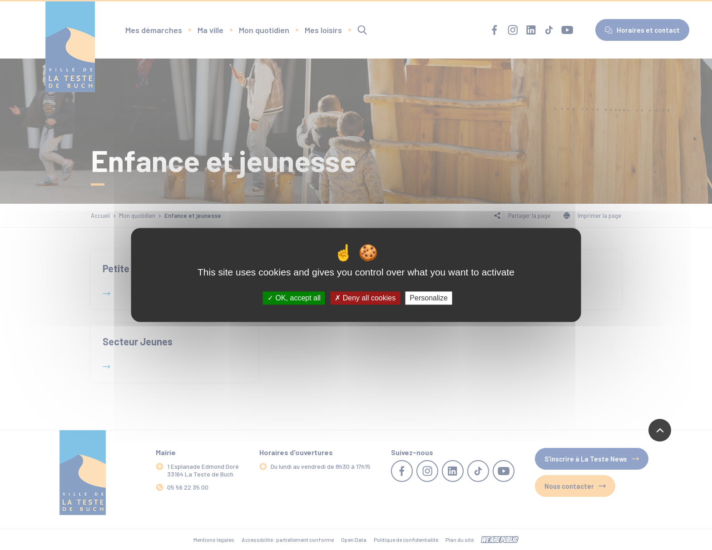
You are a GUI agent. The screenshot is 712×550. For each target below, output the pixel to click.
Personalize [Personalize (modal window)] (429, 298)
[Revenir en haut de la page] (659, 430)
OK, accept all (294, 298)
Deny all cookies (365, 298)
